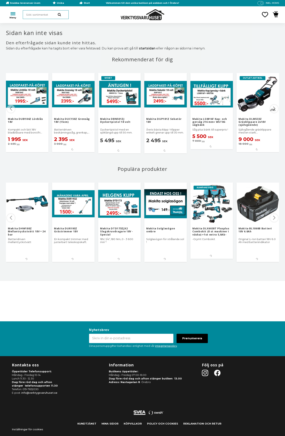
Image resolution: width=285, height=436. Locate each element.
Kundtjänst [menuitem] (86, 423)
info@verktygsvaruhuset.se (39, 392)
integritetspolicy (166, 345)
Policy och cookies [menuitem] (162, 423)
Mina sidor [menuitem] (110, 423)
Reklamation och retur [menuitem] (202, 423)
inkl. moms (272, 3)
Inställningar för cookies (27, 429)
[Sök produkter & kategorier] (46, 14)
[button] (265, 14)
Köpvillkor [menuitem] (133, 423)
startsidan (147, 48)
